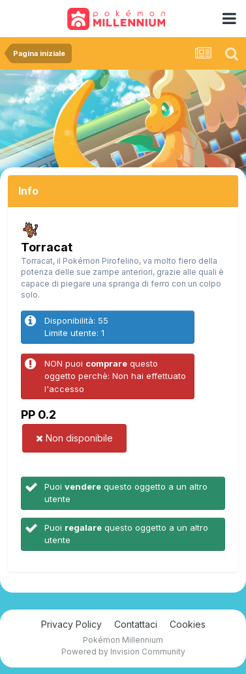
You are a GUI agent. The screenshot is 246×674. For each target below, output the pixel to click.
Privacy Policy (71, 624)
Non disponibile (74, 437)
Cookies (188, 624)
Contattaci (135, 624)
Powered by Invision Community (123, 651)
